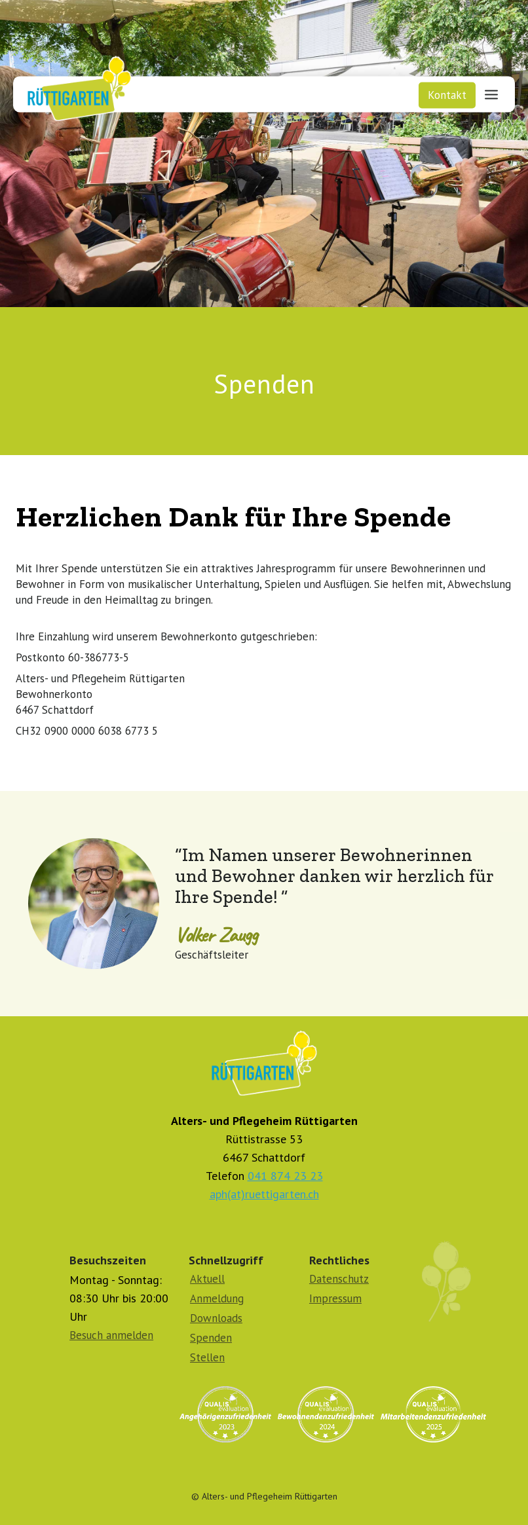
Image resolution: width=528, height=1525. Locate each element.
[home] (74, 85)
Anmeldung (217, 1298)
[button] (491, 93)
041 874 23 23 (285, 1175)
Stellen (207, 1357)
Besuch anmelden (111, 1335)
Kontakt (447, 95)
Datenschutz (339, 1279)
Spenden (211, 1338)
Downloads (216, 1318)
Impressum (335, 1298)
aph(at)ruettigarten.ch (264, 1194)
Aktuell (207, 1279)
